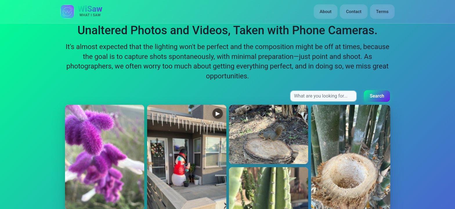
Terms (382, 11)
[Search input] (323, 96)
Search (377, 96)
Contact (353, 11)
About (326, 11)
